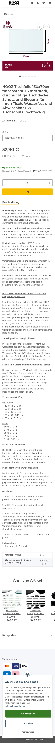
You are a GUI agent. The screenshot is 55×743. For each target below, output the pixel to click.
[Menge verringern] (5, 183)
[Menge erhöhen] (49, 183)
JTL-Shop (39, 739)
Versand (26, 156)
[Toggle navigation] (3, 2)
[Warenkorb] (49, 3)
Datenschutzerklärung (15, 706)
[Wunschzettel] (43, 3)
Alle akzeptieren (28, 714)
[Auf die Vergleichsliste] (39, 27)
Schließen (28, 723)
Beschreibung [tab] (10, 202)
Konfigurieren (28, 732)
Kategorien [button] (9, 635)
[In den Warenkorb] (27, 191)
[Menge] (27, 183)
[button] (32, 3)
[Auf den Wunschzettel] (46, 27)
